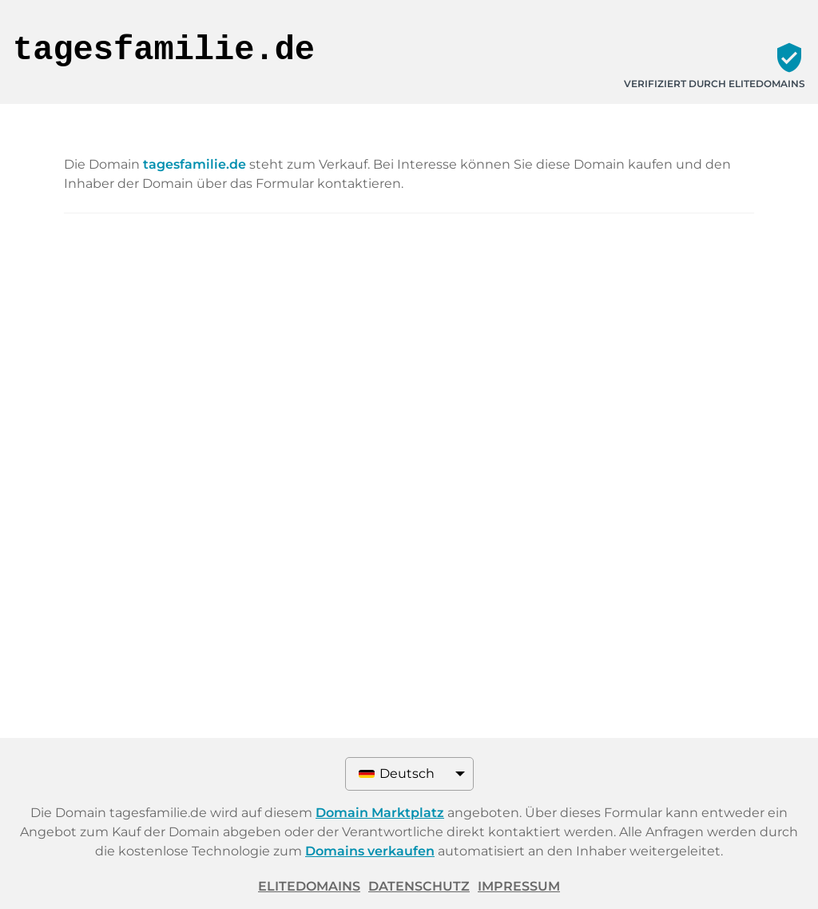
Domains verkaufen (370, 851)
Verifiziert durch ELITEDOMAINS (714, 84)
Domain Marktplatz (380, 812)
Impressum (519, 886)
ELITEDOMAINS (309, 886)
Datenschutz (419, 886)
